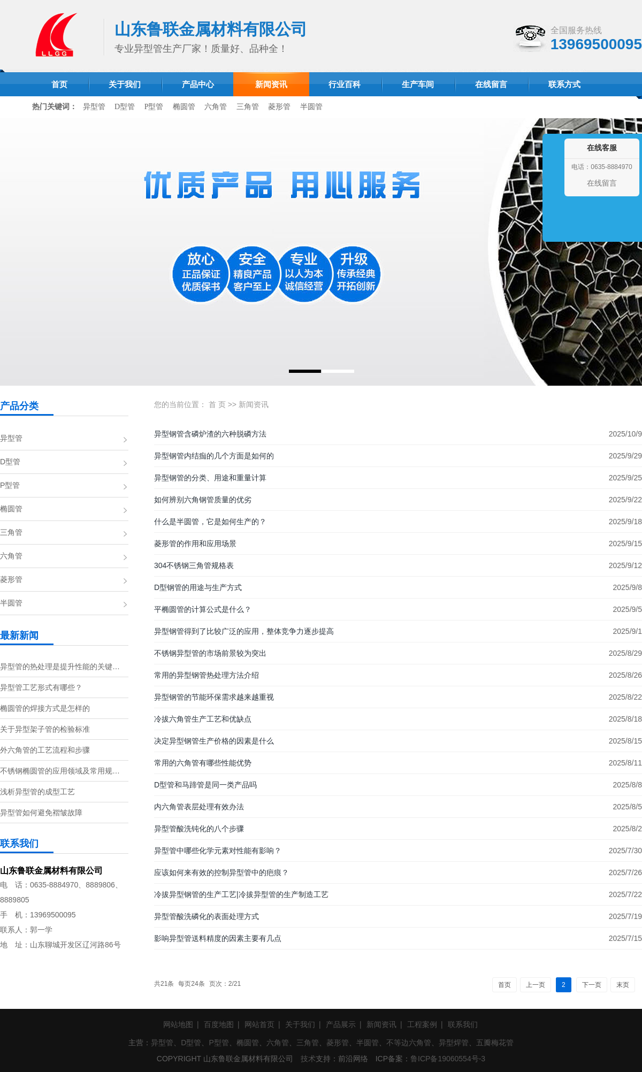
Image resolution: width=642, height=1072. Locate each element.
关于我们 (300, 1024)
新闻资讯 (254, 404)
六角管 (215, 107)
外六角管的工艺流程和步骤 (45, 750)
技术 (308, 1058)
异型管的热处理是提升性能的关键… (60, 666)
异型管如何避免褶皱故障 (41, 812)
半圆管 (311, 107)
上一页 (535, 985)
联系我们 (463, 1024)
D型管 (124, 107)
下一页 (591, 985)
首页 (504, 985)
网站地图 (178, 1024)
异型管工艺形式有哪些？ (41, 687)
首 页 (217, 404)
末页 (622, 985)
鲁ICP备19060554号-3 (447, 1058)
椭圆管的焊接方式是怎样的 (45, 708)
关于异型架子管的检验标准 (45, 729)
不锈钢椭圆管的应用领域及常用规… (60, 771)
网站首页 (259, 1024)
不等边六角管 (408, 1042)
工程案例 (422, 1024)
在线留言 (602, 183)
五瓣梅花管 (495, 1042)
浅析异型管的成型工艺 (37, 791)
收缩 (552, 199)
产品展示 (341, 1024)
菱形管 (279, 107)
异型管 (94, 107)
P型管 (154, 107)
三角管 (247, 107)
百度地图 (219, 1024)
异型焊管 (454, 1042)
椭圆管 (184, 107)
